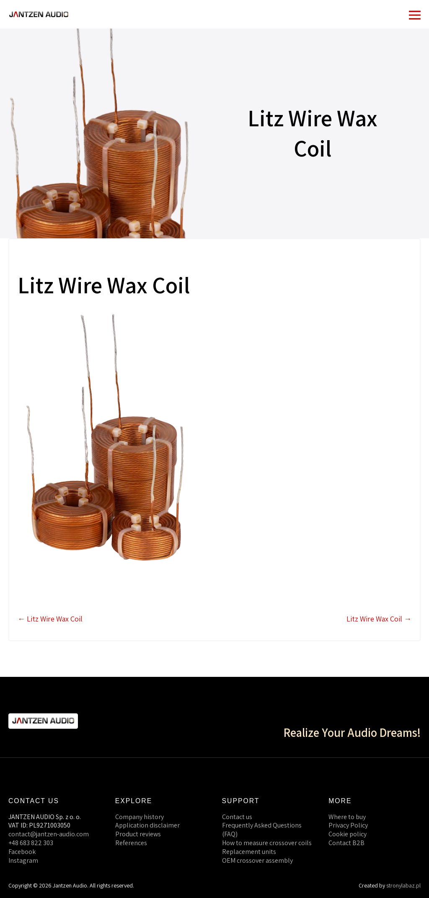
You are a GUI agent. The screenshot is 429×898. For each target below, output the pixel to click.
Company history (139, 816)
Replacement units (249, 851)
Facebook (22, 851)
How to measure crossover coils (267, 842)
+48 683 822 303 (30, 842)
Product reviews (138, 834)
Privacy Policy (348, 825)
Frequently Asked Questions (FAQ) (262, 829)
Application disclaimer (147, 825)
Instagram (23, 860)
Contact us (237, 816)
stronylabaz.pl (403, 885)
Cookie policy (347, 834)
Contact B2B (346, 842)
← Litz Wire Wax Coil (50, 619)
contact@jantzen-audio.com (48, 834)
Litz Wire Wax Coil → (378, 619)
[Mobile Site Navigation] (415, 14)
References (131, 842)
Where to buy (347, 816)
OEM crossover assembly (257, 860)
